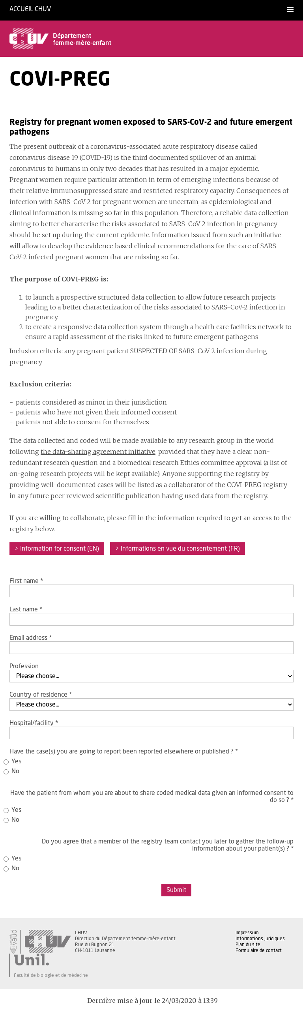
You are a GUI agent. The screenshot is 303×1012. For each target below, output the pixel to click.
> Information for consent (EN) (57, 548)
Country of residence (40, 695)
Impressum (247, 932)
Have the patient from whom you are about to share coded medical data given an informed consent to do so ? (152, 796)
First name (26, 581)
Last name (25, 609)
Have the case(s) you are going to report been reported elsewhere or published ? (123, 751)
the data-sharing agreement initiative (98, 451)
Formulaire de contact (259, 950)
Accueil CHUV (30, 9)
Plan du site (248, 944)
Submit (176, 890)
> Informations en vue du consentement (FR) (177, 548)
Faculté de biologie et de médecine (51, 975)
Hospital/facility (33, 723)
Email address (30, 638)
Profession (24, 666)
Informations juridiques (260, 938)
